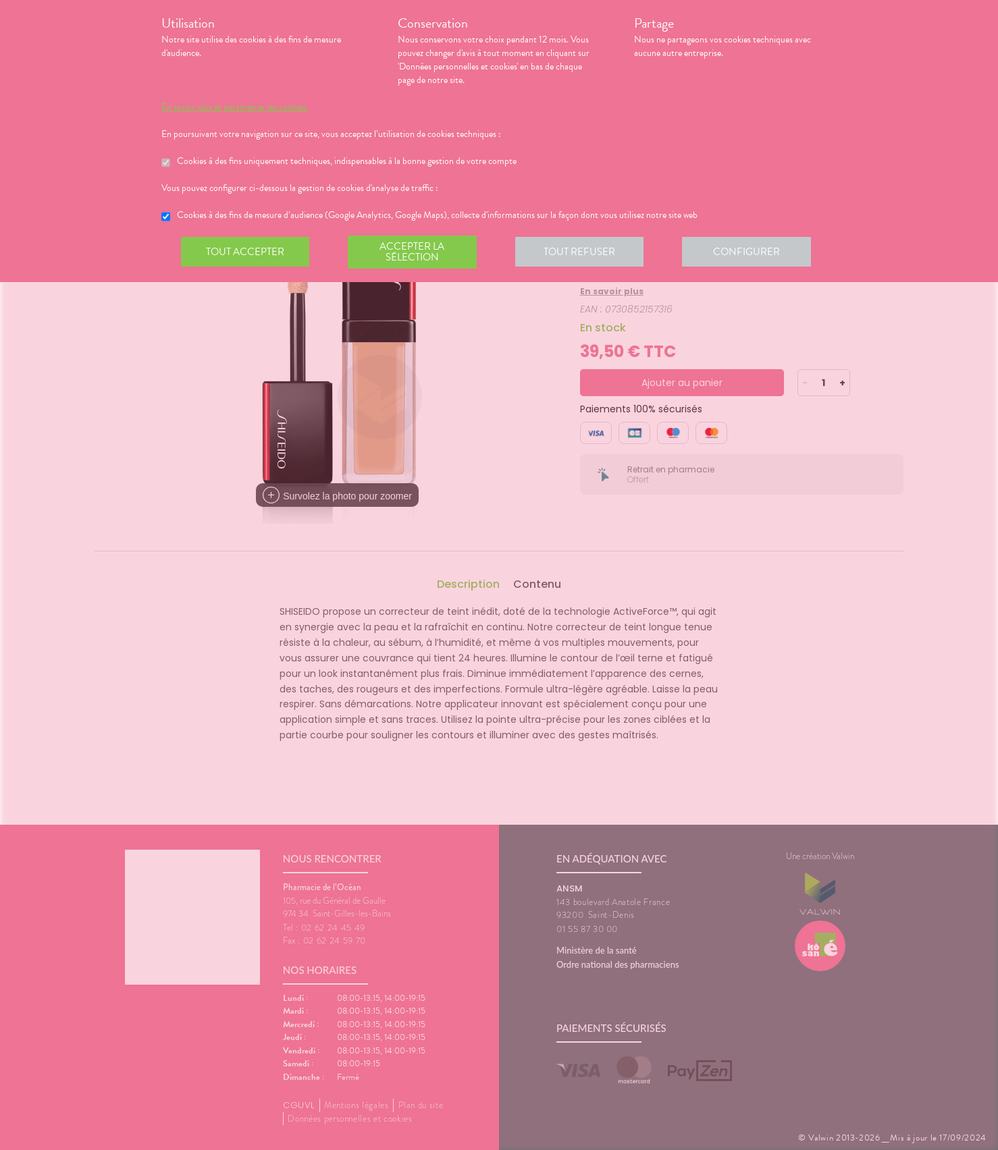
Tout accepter (246, 252)
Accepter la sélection (415, 252)
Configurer (752, 252)
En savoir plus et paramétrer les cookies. (234, 107)
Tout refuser (584, 252)
